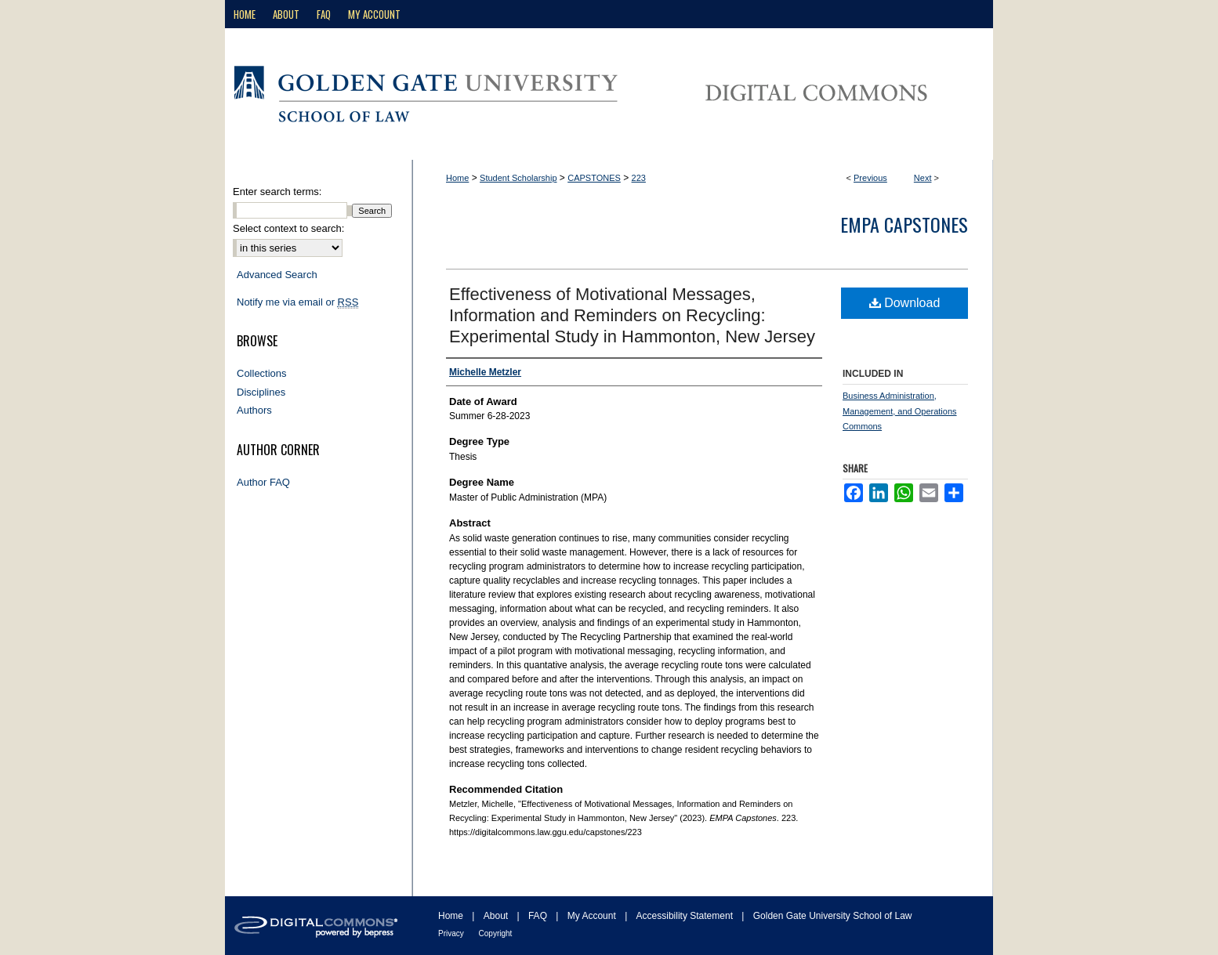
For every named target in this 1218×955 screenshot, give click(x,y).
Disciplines (261, 392)
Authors (254, 410)
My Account (592, 915)
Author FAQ (263, 482)
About (497, 915)
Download (905, 302)
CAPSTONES (594, 178)
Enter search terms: (277, 191)
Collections (262, 373)
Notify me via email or (297, 302)
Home (457, 178)
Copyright (496, 933)
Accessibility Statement (686, 915)
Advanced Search (277, 274)
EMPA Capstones (904, 224)
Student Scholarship (518, 178)
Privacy (452, 933)
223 (639, 178)
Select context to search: (288, 228)
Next (923, 178)
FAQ (538, 915)
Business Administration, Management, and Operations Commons (900, 411)
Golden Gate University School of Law (832, 915)
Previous (870, 178)
